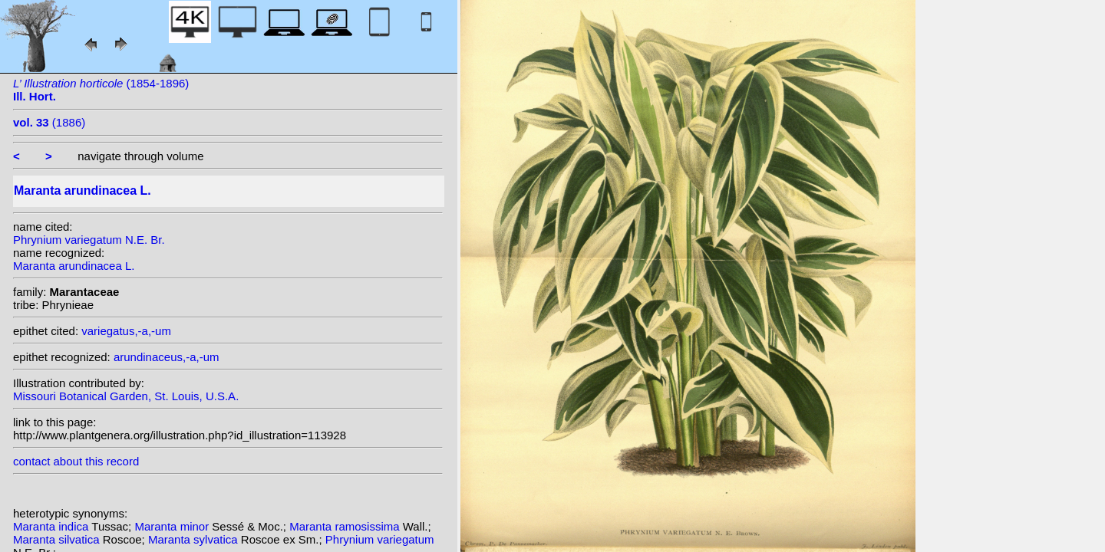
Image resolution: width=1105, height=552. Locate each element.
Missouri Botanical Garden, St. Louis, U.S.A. (126, 395)
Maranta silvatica (58, 539)
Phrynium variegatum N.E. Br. (89, 239)
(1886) (49, 122)
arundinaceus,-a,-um (166, 356)
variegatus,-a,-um (126, 330)
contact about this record (76, 461)
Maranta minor (173, 526)
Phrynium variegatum (379, 539)
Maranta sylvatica (194, 539)
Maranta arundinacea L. (73, 265)
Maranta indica (52, 526)
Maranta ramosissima (346, 526)
